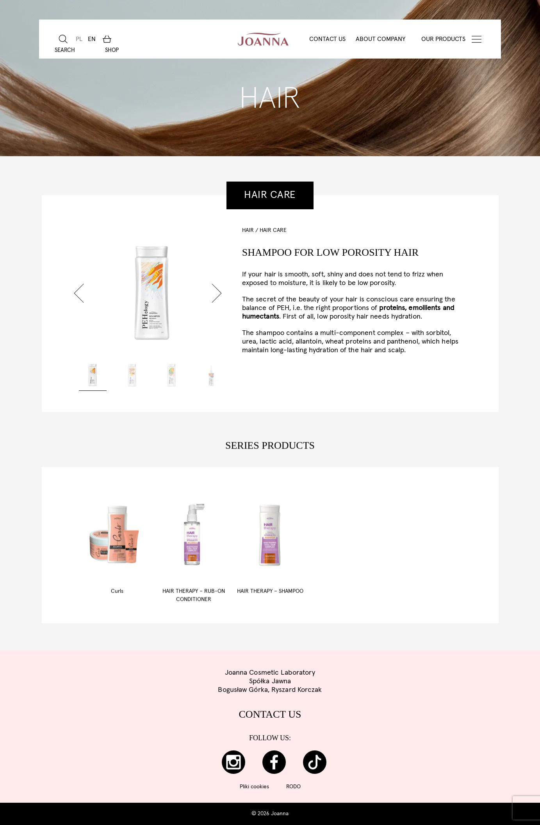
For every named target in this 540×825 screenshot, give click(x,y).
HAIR (248, 230)
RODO (293, 786)
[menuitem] (78, 39)
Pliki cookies (254, 786)
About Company (380, 39)
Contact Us (327, 39)
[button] (79, 293)
